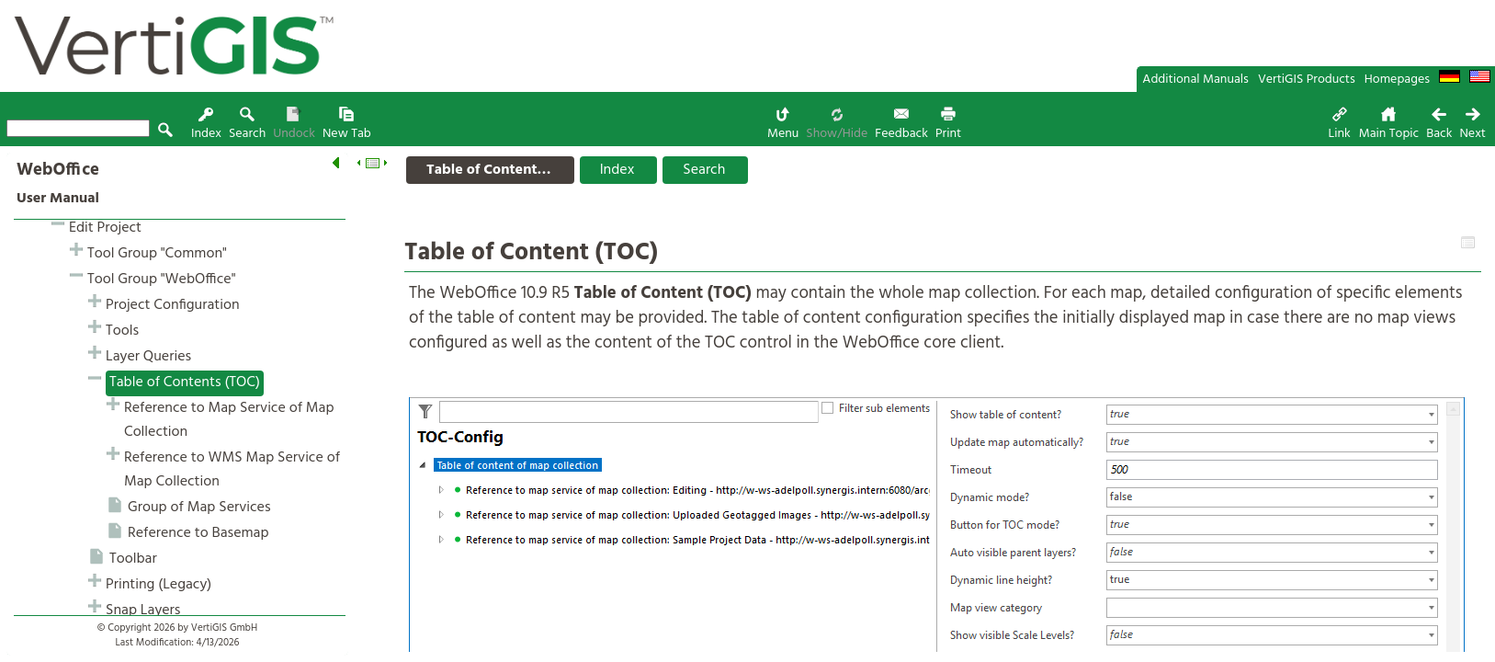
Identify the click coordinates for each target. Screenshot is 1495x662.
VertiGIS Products (1306, 79)
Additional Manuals (1195, 79)
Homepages (1397, 79)
